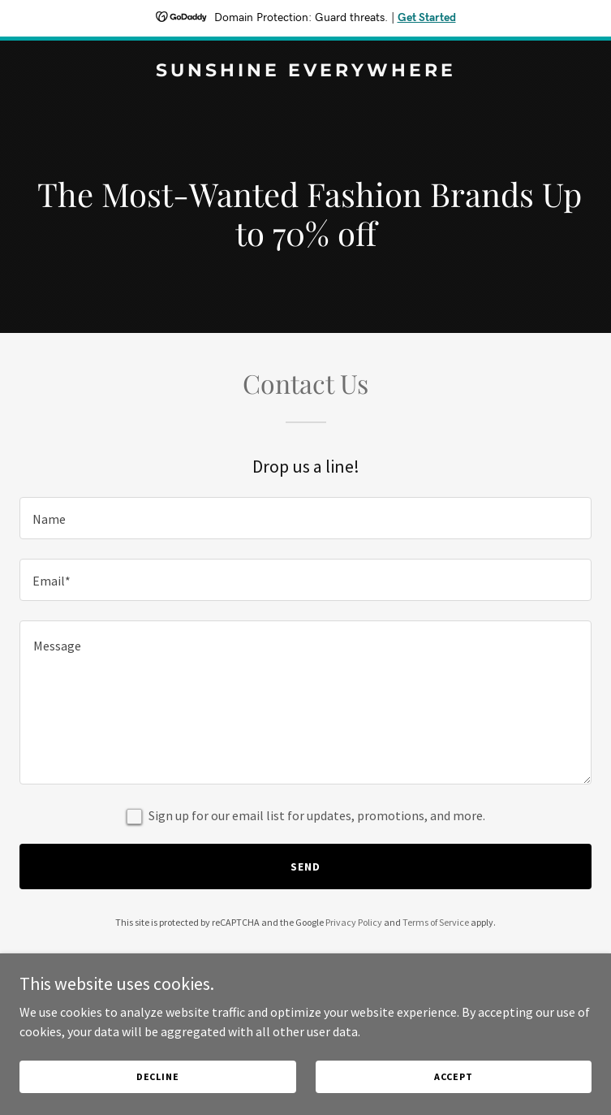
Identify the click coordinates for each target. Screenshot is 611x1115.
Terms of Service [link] (435, 922)
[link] (305, 71)
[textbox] (305, 518)
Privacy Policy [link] (353, 922)
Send (305, 866)
